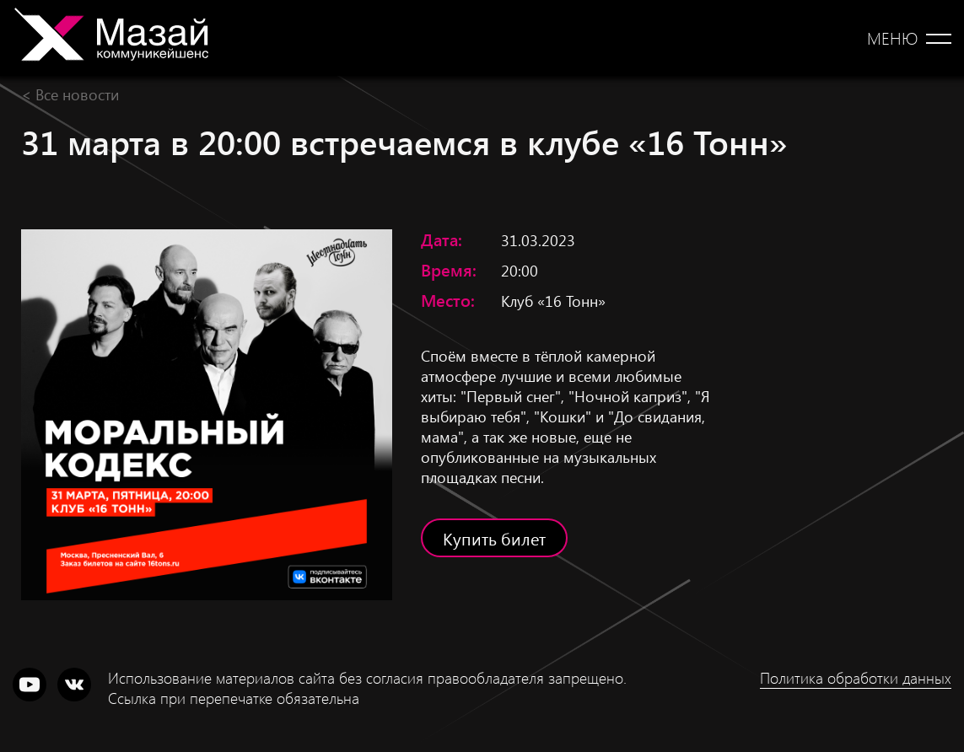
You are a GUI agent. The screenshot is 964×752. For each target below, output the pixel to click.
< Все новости (70, 94)
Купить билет (494, 538)
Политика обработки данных (855, 678)
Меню (892, 38)
